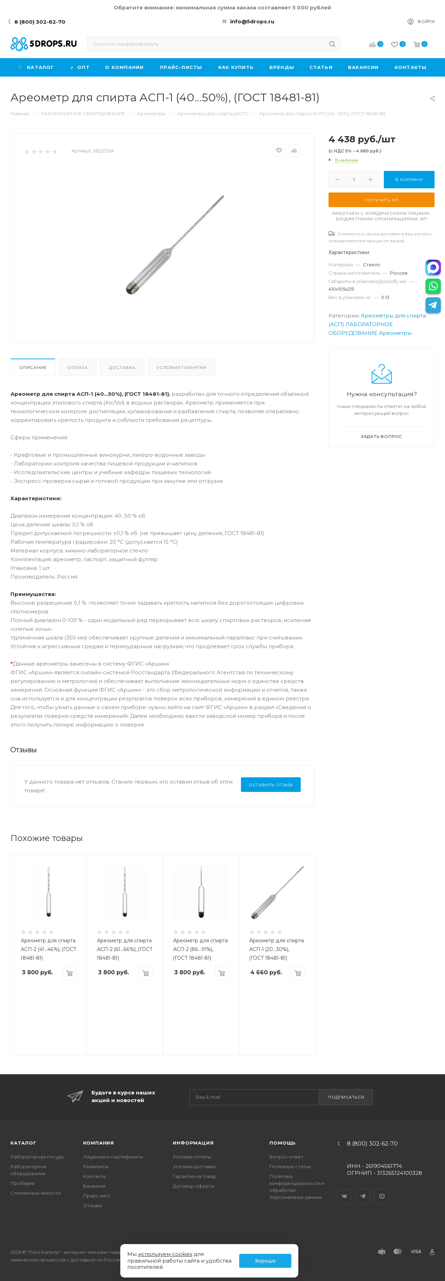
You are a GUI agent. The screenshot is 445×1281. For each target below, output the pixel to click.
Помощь (282, 1143)
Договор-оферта (193, 1186)
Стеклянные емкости (35, 1193)
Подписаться (346, 1097)
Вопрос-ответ (286, 1157)
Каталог (23, 1143)
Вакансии (94, 1186)
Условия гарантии (181, 367)
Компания (98, 1143)
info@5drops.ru (252, 21)
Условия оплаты (192, 1157)
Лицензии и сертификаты (113, 1157)
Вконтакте (344, 1190)
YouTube (382, 1190)
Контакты (94, 1176)
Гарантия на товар (195, 1176)
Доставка (122, 367)
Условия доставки (194, 1166)
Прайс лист (96, 1196)
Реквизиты (95, 1166)
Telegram (363, 1190)
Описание (33, 367)
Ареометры (395, 333)
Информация (193, 1143)
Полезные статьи (290, 1166)
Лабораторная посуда (37, 1157)
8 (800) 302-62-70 (39, 21)
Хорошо (265, 1261)
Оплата (77, 367)
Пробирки (22, 1183)
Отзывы (92, 1205)
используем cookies (165, 1254)
